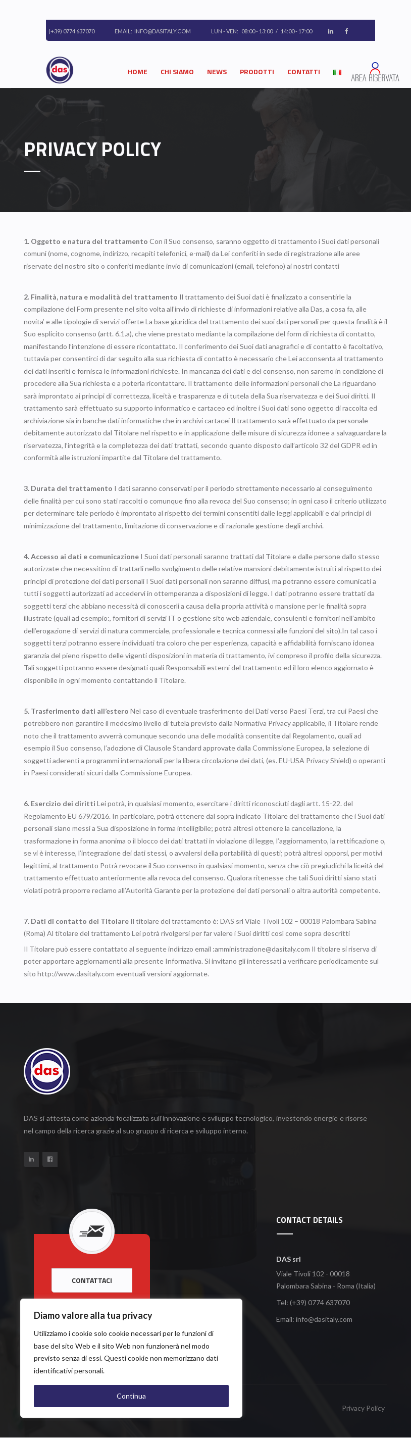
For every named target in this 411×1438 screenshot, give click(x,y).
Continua (131, 1396)
